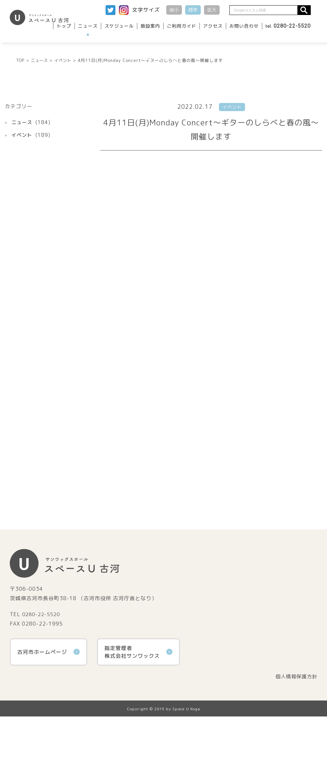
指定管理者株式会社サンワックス (138, 714)
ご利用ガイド (181, 26)
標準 (193, 9)
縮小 (174, 9)
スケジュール (119, 26)
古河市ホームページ (48, 714)
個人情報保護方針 (295, 739)
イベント (22, 198)
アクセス (213, 26)
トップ (64, 26)
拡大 (211, 9)
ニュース (88, 26)
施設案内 (150, 26)
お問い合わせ (244, 26)
